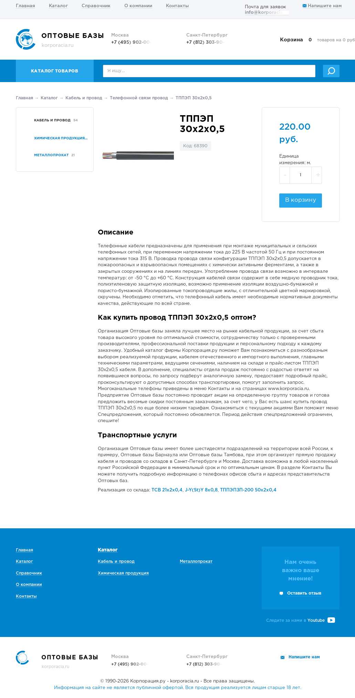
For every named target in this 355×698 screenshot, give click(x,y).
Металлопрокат (196, 562)
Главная (25, 6)
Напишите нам (322, 6)
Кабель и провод (83, 98)
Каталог (58, 6)
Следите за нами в (300, 620)
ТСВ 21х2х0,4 (167, 490)
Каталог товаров (55, 71)
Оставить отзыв (304, 593)
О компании (138, 6)
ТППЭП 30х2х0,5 (193, 98)
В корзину (300, 200)
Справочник (96, 6)
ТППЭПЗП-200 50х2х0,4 (248, 490)
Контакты (177, 6)
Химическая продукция (123, 573)
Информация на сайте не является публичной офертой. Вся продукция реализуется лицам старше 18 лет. (177, 688)
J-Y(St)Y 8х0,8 (201, 490)
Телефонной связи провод (139, 98)
